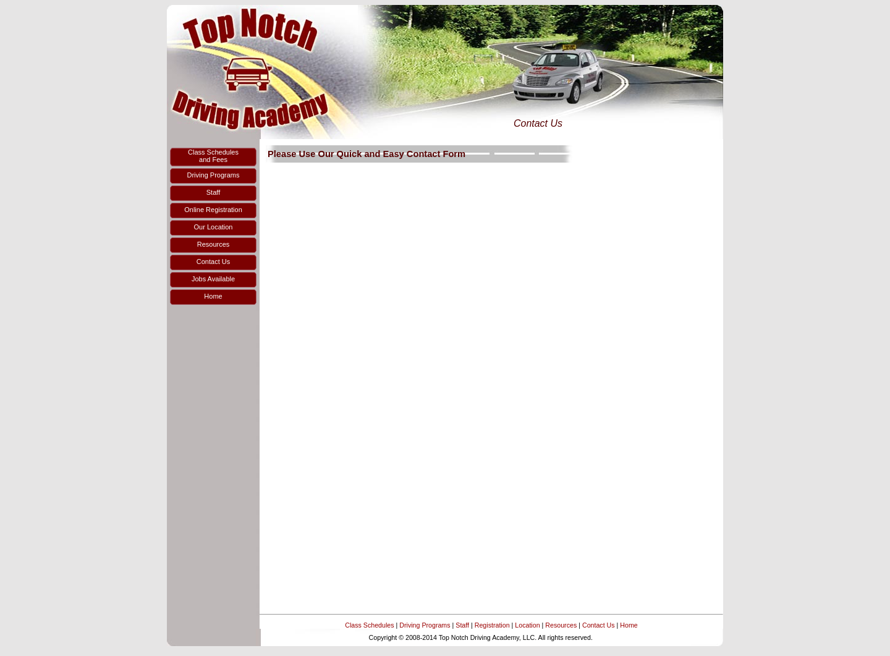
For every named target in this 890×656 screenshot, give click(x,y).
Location (527, 625)
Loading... (491, 388)
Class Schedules (369, 625)
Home (628, 625)
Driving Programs (424, 625)
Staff (462, 625)
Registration (492, 625)
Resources (561, 625)
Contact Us (598, 625)
